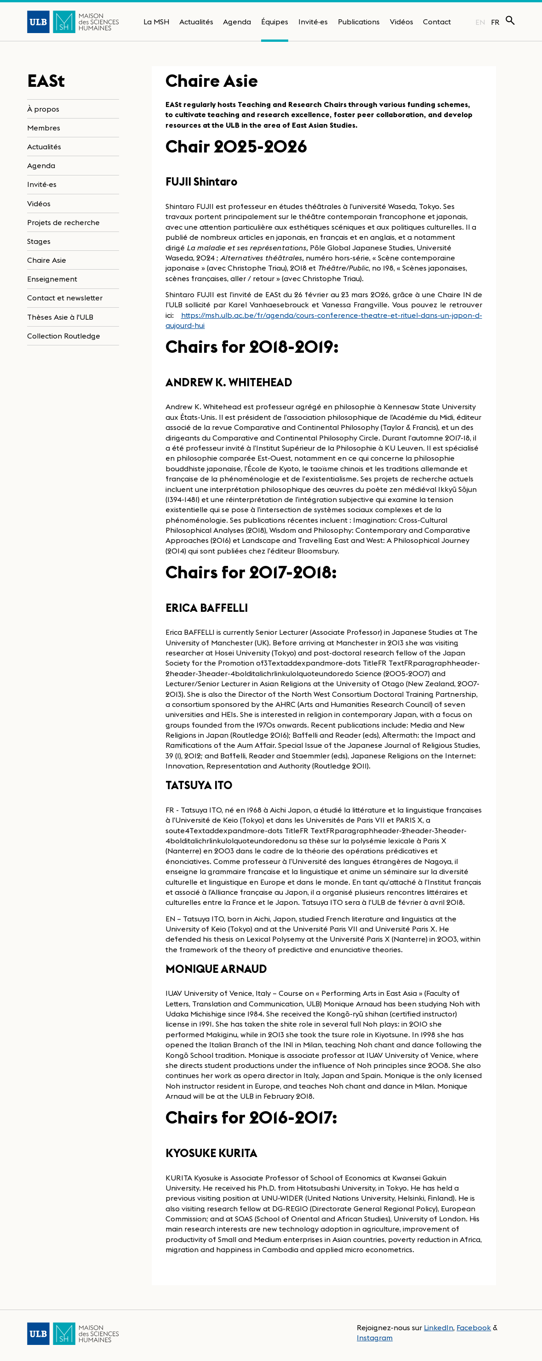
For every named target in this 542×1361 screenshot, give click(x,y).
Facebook (473, 1327)
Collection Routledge (63, 335)
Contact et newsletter (65, 297)
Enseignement (52, 278)
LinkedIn (438, 1327)
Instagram (375, 1337)
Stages (39, 241)
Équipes (274, 21)
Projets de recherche (63, 222)
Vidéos (401, 21)
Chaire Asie (46, 260)
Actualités (196, 21)
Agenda (237, 21)
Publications (359, 21)
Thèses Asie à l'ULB (60, 317)
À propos (43, 108)
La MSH (156, 21)
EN (480, 22)
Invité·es (313, 21)
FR (495, 22)
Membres (43, 127)
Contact (437, 21)
